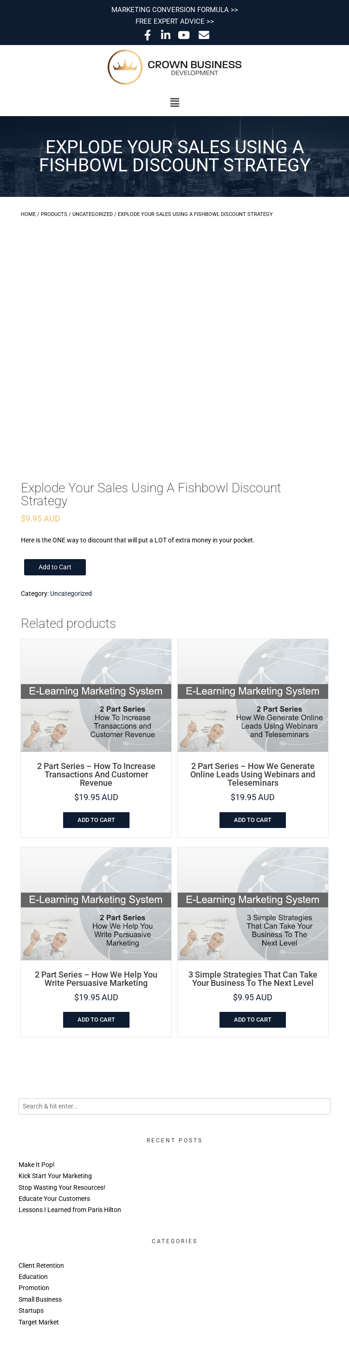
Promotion (34, 1287)
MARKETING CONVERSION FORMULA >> (174, 10)
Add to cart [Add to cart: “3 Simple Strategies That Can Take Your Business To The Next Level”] (252, 1019)
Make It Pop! (37, 1164)
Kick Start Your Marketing (55, 1176)
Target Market (39, 1322)
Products (54, 214)
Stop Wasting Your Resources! (62, 1187)
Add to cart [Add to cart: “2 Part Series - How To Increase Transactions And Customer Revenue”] (96, 819)
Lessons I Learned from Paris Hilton (70, 1209)
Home (28, 214)
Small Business (40, 1299)
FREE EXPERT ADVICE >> (175, 21)
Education (33, 1276)
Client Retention (41, 1265)
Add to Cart (55, 567)
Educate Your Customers (54, 1198)
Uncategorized (92, 214)
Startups (31, 1310)
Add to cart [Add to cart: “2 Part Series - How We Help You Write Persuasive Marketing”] (96, 1019)
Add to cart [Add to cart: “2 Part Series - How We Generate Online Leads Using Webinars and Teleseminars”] (252, 819)
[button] (174, 102)
